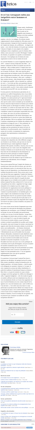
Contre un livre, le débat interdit (8, 379)
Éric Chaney (8, 395)
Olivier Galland (8, 405)
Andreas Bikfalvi (29, 370)
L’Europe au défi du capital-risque (9, 392)
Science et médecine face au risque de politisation (13, 370)
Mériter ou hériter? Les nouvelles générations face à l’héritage (16, 419)
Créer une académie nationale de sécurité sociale (13, 401)
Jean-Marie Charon (11, 383)
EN (30, 2)
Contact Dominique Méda (28, 352)
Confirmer (29, 427)
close (30, 301)
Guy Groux (19, 379)
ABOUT (26, 2)
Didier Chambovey (9, 390)
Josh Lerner (20, 391)
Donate (17, 322)
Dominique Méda (5, 23)
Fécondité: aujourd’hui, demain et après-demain (13, 367)
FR (33, 2)
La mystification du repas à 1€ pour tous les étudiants (14, 413)
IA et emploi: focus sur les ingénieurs (10, 377)
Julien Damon (28, 367)
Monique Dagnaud (4, 421)
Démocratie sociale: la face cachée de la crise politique (14, 407)
